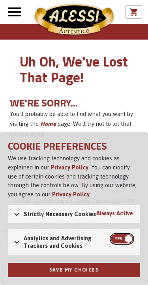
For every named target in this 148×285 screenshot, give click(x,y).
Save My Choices (74, 270)
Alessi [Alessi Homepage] (74, 20)
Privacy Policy (69, 167)
